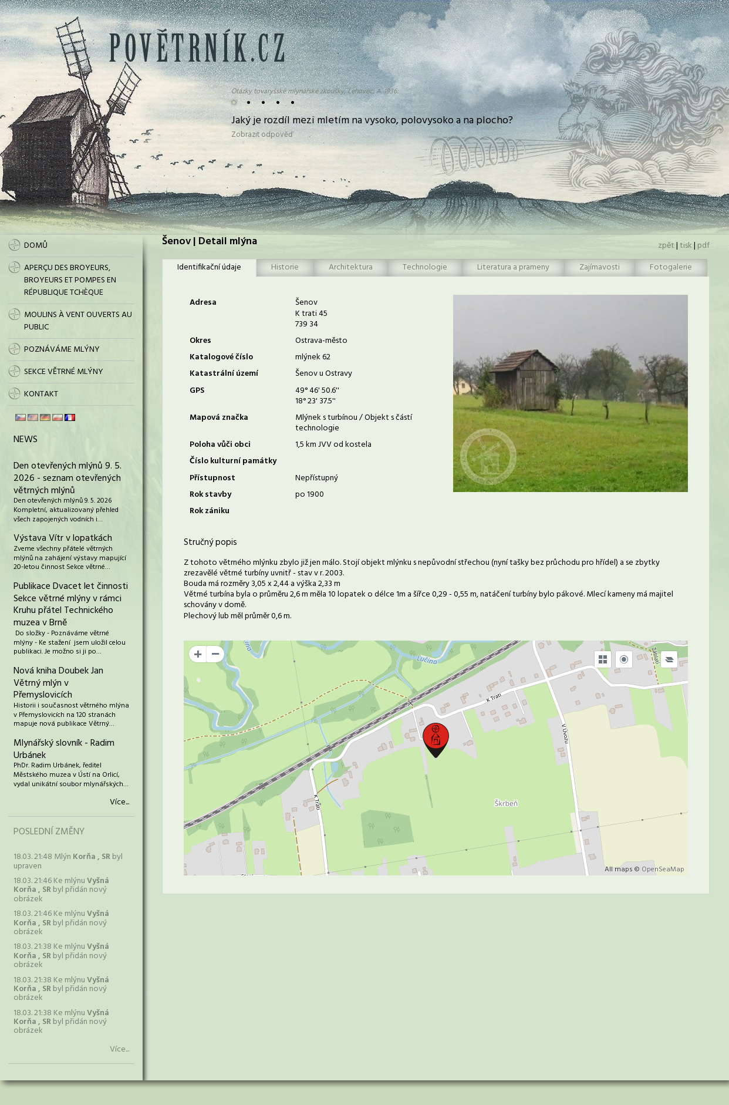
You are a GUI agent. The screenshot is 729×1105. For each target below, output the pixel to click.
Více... (119, 802)
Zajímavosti (599, 267)
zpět (666, 245)
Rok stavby (210, 494)
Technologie (425, 267)
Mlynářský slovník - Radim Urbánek (64, 749)
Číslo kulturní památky (233, 461)
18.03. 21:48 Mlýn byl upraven (68, 861)
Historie (285, 267)
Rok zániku (210, 511)
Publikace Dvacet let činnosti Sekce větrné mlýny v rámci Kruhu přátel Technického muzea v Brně (71, 605)
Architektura (351, 267)
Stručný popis (210, 542)
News (26, 439)
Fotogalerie (671, 267)
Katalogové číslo (221, 357)
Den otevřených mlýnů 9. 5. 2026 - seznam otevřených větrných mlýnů (68, 478)
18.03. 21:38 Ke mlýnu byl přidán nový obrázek (61, 956)
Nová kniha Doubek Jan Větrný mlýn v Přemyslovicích (58, 683)
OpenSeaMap (663, 869)
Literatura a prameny (513, 267)
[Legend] (669, 659)
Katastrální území (224, 373)
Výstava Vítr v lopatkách (63, 538)
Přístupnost (212, 478)
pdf (703, 245)
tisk (686, 245)
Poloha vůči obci (220, 445)
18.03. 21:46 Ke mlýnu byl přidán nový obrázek (61, 890)
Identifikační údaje (209, 267)
